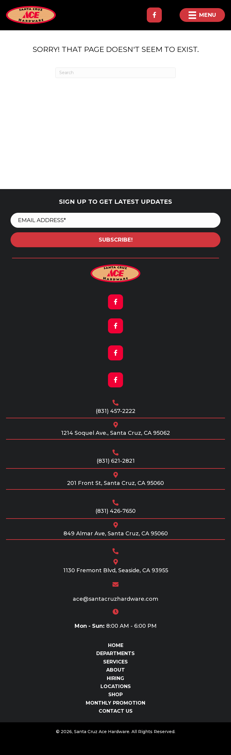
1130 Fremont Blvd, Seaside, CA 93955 (115, 570)
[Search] (115, 73)
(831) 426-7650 (115, 511)
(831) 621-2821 (116, 461)
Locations (115, 686)
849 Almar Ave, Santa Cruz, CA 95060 (115, 533)
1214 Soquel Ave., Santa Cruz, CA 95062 (115, 433)
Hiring (115, 678)
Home (115, 645)
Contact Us (116, 711)
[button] (154, 15)
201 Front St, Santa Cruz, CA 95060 (115, 483)
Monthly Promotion (115, 703)
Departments (115, 653)
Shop (115, 694)
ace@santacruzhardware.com (115, 599)
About (115, 670)
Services (115, 662)
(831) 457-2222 (115, 411)
